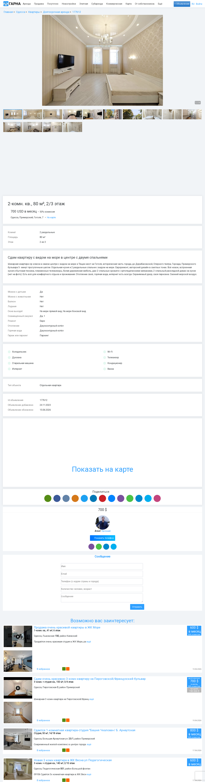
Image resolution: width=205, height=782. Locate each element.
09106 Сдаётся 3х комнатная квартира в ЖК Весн (60, 775)
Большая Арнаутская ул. (55, 739)
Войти (199, 4)
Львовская (48, 637)
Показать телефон (104, 538)
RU (193, 4)
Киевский (72, 637)
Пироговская (50, 688)
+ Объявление (181, 3)
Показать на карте (102, 448)
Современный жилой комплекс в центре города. (60, 745)
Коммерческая (114, 3)
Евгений (106, 531)
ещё (89, 642)
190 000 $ (194, 691)
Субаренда (97, 3)
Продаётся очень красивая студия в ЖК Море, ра (60, 642)
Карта (129, 3)
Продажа (39, 3)
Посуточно (52, 3)
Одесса (14, 217)
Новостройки (69, 3)
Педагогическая (51, 769)
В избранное (42, 670)
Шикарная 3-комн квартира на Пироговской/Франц (61, 700)
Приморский (26, 217)
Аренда (27, 3)
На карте (51, 217)
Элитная (83, 3)
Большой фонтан (81, 769)
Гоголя (37, 217)
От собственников (144, 3)
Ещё (160, 3)
